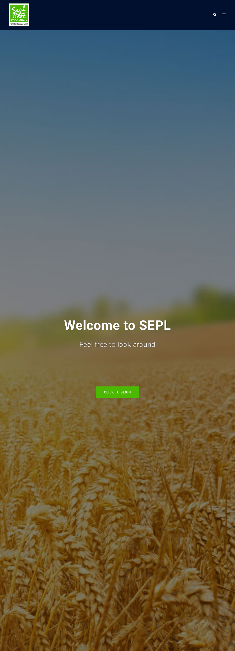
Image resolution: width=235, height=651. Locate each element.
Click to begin (117, 392)
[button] (214, 15)
